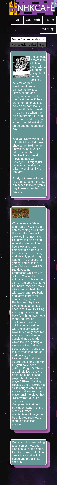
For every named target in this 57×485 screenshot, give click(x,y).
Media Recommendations (28, 39)
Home (49, 19)
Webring (48, 29)
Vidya (32, 44)
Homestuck (18, 44)
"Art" (17, 19)
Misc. (42, 44)
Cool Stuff (33, 19)
